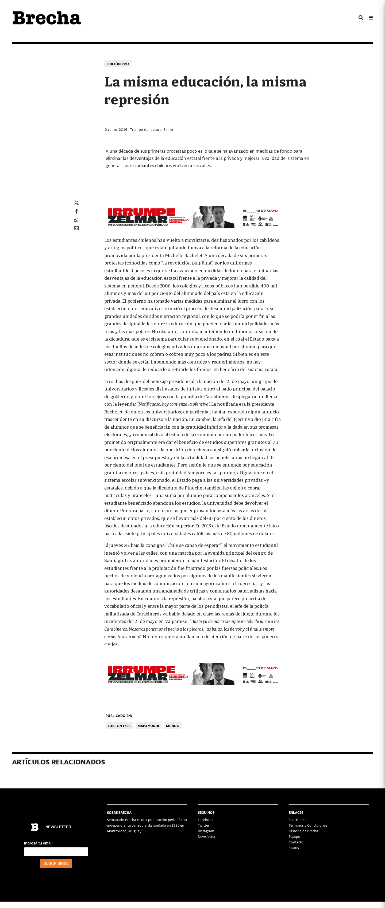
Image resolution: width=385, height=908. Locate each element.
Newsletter (206, 836)
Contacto (296, 841)
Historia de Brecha (303, 830)
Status (294, 847)
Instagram (206, 830)
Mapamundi (148, 725)
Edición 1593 (117, 63)
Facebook (205, 819)
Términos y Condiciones (308, 825)
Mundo (172, 725)
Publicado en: (119, 715)
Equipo (294, 836)
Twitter (203, 825)
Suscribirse (297, 819)
